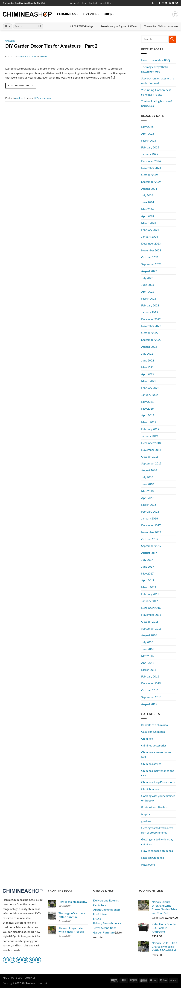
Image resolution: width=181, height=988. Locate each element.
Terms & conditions (104, 927)
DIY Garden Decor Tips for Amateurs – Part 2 (51, 46)
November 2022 (151, 326)
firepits (145, 814)
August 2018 (149, 470)
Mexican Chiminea (152, 857)
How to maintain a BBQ (155, 60)
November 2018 (151, 449)
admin (43, 56)
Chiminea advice (151, 763)
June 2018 (147, 484)
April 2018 (147, 497)
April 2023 (147, 291)
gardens (10, 41)
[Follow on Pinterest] (173, 3)
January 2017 (149, 600)
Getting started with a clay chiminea (157, 842)
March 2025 (148, 140)
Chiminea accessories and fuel (156, 755)
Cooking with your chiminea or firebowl (158, 798)
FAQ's (97, 918)
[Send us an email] (170, 3)
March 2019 (148, 422)
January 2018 (149, 518)
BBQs (109, 14)
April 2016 (147, 662)
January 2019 (149, 436)
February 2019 (150, 429)
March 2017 (148, 587)
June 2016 (147, 649)
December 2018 (151, 442)
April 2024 (147, 216)
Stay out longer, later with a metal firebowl (157, 81)
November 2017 (151, 532)
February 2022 (150, 387)
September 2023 (151, 264)
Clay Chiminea (150, 789)
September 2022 (151, 339)
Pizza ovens (148, 864)
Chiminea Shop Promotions (158, 782)
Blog (84, 3)
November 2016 (151, 614)
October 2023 (149, 257)
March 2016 (148, 669)
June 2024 (147, 202)
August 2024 (149, 188)
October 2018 (149, 456)
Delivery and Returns (106, 900)
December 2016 (151, 607)
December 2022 (151, 319)
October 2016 (149, 621)
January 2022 (149, 394)
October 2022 (149, 332)
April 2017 (147, 580)
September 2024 (151, 181)
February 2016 (150, 676)
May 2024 (147, 209)
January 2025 (149, 154)
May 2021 (147, 401)
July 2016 (147, 642)
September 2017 (151, 545)
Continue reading (20, 85)
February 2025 (150, 147)
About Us (75, 3)
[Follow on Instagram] (163, 3)
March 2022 (148, 381)
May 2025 (147, 126)
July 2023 (147, 278)
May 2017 (147, 573)
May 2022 (147, 367)
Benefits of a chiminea (154, 724)
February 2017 (150, 594)
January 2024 (149, 236)
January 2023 (149, 312)
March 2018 (148, 504)
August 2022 (149, 346)
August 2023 (149, 271)
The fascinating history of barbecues (156, 103)
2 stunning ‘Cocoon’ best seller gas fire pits (156, 92)
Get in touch (100, 905)
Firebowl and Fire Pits (154, 807)
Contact (93, 3)
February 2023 (150, 305)
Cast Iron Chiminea (153, 731)
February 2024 (150, 229)
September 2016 (151, 628)
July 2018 (147, 477)
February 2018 (150, 511)
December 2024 (151, 161)
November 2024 (151, 168)
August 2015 (149, 704)
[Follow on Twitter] (166, 3)
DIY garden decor (43, 98)
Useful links (100, 914)
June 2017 (147, 566)
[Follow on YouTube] (177, 3)
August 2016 (149, 635)
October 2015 (149, 690)
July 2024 (147, 195)
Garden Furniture (104, 932)
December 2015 (151, 683)
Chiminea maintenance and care (157, 773)
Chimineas (67, 14)
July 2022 (147, 353)
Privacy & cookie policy (107, 923)
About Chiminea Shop (106, 909)
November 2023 (151, 250)
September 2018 (151, 463)
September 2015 (151, 697)
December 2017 (151, 525)
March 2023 (148, 298)
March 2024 (148, 223)
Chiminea (147, 738)
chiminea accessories (154, 745)
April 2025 (147, 133)
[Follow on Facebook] (159, 3)
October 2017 (149, 539)
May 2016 (147, 655)
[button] (105, 3)
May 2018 (147, 491)
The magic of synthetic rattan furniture (154, 69)
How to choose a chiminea (157, 850)
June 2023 (147, 284)
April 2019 (147, 415)
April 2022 (147, 374)
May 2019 (147, 408)
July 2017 (147, 559)
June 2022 (147, 360)
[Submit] (40, 26)
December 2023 (151, 243)
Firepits (91, 14)
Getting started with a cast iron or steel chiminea (157, 830)
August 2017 (149, 552)
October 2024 (149, 174)
